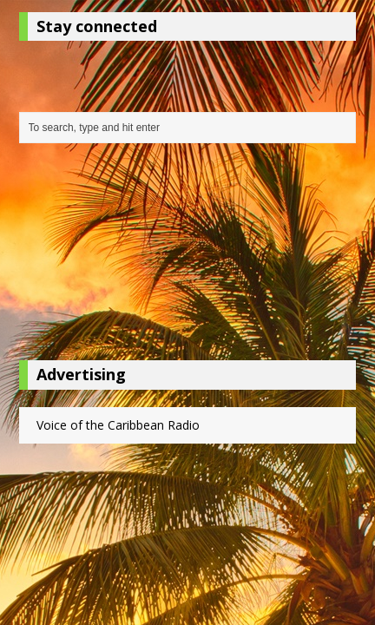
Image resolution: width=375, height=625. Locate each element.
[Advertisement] (188, 256)
